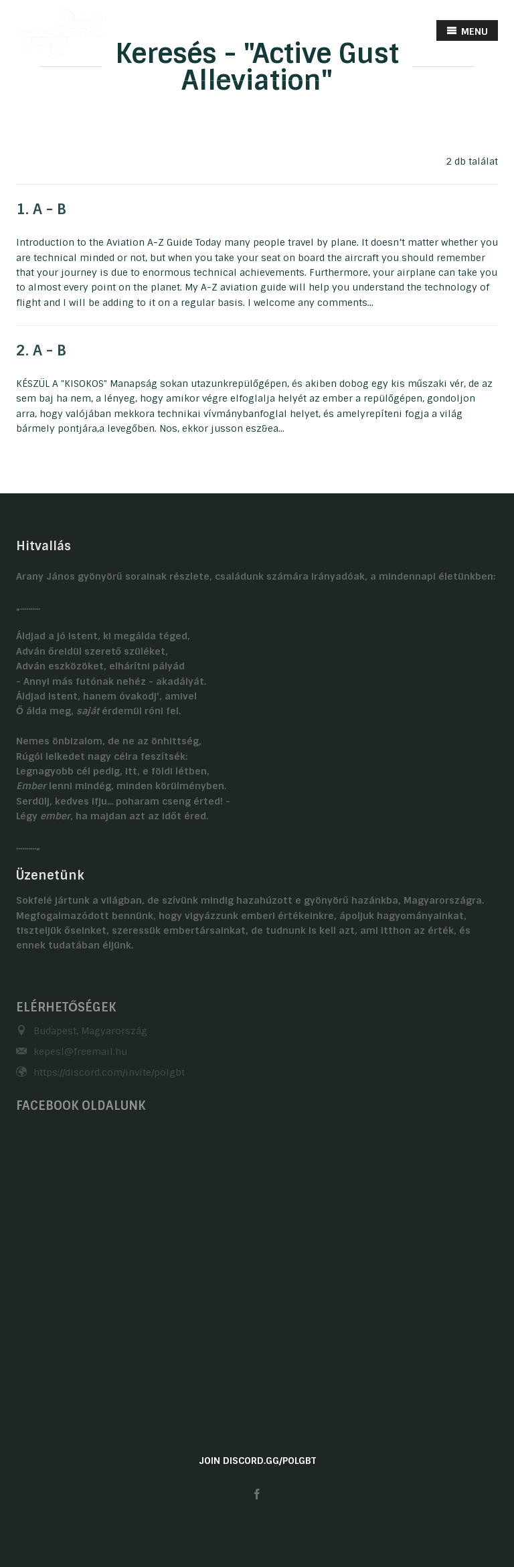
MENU (467, 31)
